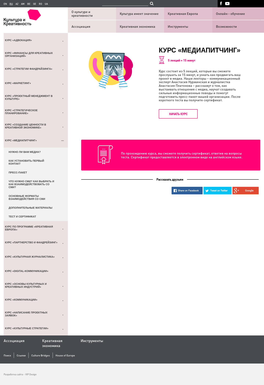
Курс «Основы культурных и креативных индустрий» (26, 285)
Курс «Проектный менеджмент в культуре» (29, 97)
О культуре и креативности (82, 13)
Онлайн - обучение (230, 13)
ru (11, 4)
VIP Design (30, 374)
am (23, 4)
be (28, 4)
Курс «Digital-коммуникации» (26, 271)
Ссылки (21, 355)
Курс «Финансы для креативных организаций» (29, 54)
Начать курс (178, 114)
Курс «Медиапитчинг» (21, 140)
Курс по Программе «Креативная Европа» (29, 228)
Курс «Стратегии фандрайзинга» (28, 68)
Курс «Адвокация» (18, 40)
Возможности (226, 26)
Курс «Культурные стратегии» (26, 328)
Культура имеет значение (139, 13)
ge (34, 4)
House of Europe (65, 355)
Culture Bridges (40, 355)
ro (40, 4)
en (5, 4)
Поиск (7, 355)
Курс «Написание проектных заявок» (26, 314)
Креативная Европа (183, 13)
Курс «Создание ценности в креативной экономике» (25, 126)
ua (46, 4)
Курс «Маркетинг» (18, 83)
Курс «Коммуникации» (21, 299)
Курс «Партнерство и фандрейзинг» (31, 242)
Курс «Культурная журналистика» (30, 256)
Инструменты (178, 26)
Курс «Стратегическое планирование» (21, 112)
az (17, 4)
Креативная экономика (137, 26)
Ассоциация (81, 26)
